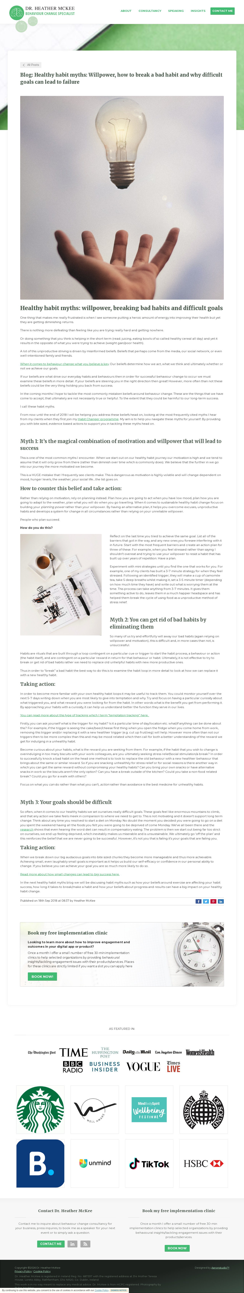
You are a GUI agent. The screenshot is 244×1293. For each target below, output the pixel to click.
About (126, 11)
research (26, 829)
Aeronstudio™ (220, 1267)
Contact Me (222, 11)
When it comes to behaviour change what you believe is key (64, 364)
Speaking (176, 11)
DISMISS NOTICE (119, 1290)
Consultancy (150, 11)
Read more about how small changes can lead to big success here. (70, 874)
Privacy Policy (23, 1271)
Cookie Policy (101, 1290)
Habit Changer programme (98, 419)
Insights (198, 11)
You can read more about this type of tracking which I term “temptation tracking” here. (84, 715)
